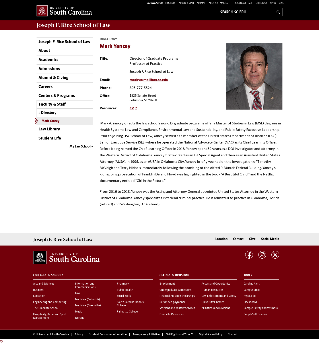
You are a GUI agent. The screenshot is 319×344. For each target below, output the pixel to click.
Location (221, 239)
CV (132, 108)
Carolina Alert (252, 284)
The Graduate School (45, 308)
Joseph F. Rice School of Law (74, 25)
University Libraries (213, 302)
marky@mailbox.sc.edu (149, 80)
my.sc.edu (250, 296)
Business (38, 290)
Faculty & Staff (52, 104)
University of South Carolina (52, 334)
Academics (48, 60)
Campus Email (252, 290)
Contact (238, 239)
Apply (273, 3)
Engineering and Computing (49, 302)
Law (77, 293)
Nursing (79, 318)
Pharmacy (123, 284)
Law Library (49, 129)
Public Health (125, 290)
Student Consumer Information (108, 334)
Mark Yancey (51, 121)
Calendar (240, 3)
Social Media (270, 239)
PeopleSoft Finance (255, 314)
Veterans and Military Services (177, 308)
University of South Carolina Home (64, 11)
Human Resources (212, 290)
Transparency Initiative (146, 334)
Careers (46, 87)
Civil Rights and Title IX (179, 334)
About (44, 51)
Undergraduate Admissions (175, 290)
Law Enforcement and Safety (219, 296)
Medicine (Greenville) (88, 305)
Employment (167, 284)
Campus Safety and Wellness (261, 308)
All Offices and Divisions (216, 308)
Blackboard (250, 302)
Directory (261, 3)
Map (251, 3)
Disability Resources (171, 314)
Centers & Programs (57, 96)
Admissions (49, 69)
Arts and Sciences (43, 284)
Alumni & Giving (53, 78)
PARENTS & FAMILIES (218, 3)
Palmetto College (127, 312)
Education (39, 296)
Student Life (50, 138)
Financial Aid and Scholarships (177, 296)
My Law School (80, 146)
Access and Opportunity (216, 284)
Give (281, 3)
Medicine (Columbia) (87, 299)
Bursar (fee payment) (172, 302)
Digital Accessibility (210, 334)
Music (78, 312)
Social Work (124, 296)
